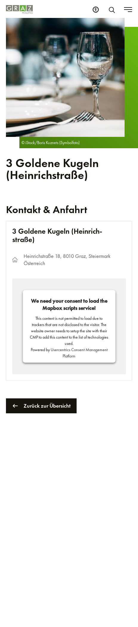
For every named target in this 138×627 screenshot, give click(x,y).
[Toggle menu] (128, 9)
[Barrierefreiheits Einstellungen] (95, 9)
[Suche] (113, 9)
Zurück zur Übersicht (41, 405)
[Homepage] (19, 9)
